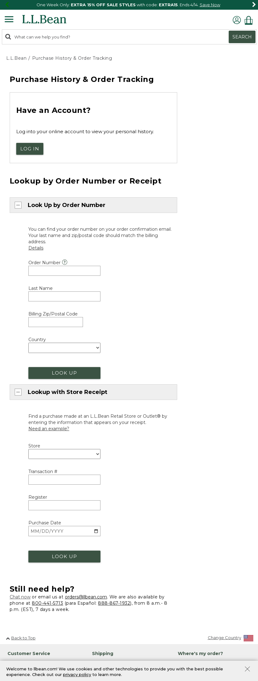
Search (242, 37)
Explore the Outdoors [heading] (118, 494)
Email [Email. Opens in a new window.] (18, 390)
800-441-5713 (25, 358)
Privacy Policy (201, 637)
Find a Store (190, 393)
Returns (100, 404)
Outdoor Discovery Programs (122, 504)
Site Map (16, 654)
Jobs (10, 551)
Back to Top (21, 331)
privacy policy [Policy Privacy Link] (77, 674)
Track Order (200, 359)
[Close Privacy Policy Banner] (247, 669)
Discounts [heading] (104, 420)
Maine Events (191, 404)
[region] (129, 5)
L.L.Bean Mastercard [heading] (205, 494)
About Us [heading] (17, 498)
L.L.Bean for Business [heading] (204, 440)
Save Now (210, 4)
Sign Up (192, 621)
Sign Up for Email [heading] (198, 575)
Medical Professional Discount (122, 431)
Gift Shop (101, 585)
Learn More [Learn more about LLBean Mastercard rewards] (189, 504)
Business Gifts (191, 450)
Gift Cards (102, 595)
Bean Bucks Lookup (198, 515)
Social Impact (20, 519)
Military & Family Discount (117, 452)
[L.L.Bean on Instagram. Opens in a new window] (26, 603)
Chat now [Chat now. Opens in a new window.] (20, 290)
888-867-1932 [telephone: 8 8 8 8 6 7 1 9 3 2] (114, 296)
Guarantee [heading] (104, 383)
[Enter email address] (211, 608)
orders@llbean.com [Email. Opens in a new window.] (86, 290)
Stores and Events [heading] (199, 383)
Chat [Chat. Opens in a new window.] (17, 379)
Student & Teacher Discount (120, 463)
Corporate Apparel (197, 461)
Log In (29, 149)
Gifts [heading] (98, 575)
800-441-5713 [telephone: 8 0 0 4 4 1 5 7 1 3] (47, 296)
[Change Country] (231, 332)
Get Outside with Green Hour (123, 515)
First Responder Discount (117, 441)
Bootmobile (190, 415)
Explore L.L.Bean (23, 508)
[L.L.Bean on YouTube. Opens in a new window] (35, 603)
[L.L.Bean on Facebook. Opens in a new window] (8, 603)
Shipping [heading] (102, 347)
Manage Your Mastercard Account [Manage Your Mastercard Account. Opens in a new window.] (212, 526)
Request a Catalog (25, 562)
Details (205, 596)
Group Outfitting (194, 472)
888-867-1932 (57, 368)
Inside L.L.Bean (21, 529)
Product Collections (52, 654)
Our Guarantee (107, 394)
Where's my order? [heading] (200, 347)
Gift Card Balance (110, 606)
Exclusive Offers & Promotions (122, 474)
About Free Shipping (113, 357)
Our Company (20, 540)
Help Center (25, 403)
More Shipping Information (119, 368)
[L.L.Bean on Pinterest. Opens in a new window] (17, 603)
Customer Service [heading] (28, 347)
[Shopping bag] (250, 20)
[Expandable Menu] (9, 20)
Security (88, 654)
